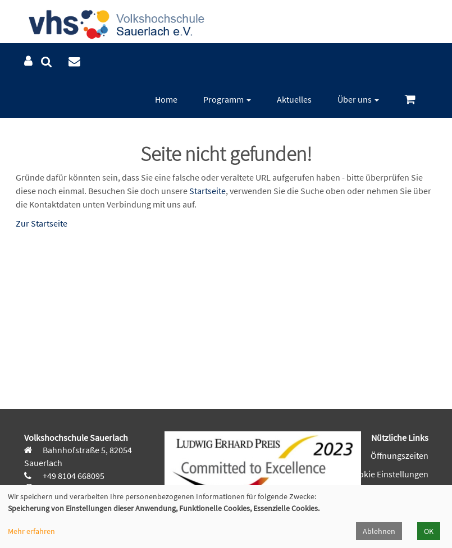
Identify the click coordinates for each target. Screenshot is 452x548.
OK (428, 531)
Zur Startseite (41, 223)
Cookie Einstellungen (388, 474)
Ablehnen (379, 531)
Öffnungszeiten (399, 455)
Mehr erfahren (31, 531)
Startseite (207, 190)
